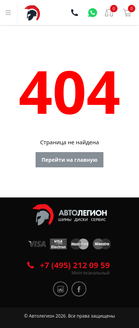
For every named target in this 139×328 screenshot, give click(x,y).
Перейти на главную (69, 159)
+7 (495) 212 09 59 (75, 265)
